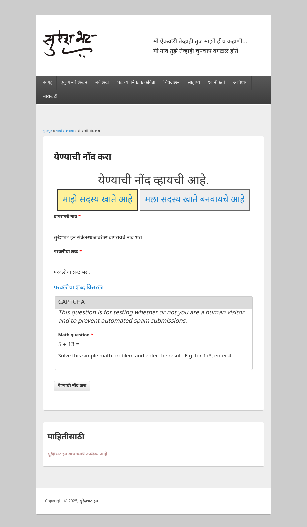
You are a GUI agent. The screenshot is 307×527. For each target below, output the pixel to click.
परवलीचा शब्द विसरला (79, 288)
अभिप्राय (240, 83)
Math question (76, 335)
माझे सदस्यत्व (65, 131)
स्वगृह (47, 83)
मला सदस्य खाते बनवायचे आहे (195, 200)
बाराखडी (50, 97)
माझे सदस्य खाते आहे (98, 200)
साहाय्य (194, 83)
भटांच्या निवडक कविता (136, 83)
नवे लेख (102, 83)
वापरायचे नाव (67, 217)
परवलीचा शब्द (68, 252)
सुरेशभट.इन (88, 501)
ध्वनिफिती (216, 83)
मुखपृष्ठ (47, 131)
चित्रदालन (171, 83)
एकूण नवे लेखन (73, 83)
